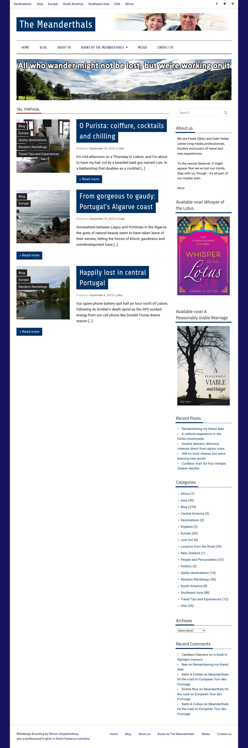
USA (117, 4)
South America (73, 4)
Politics (186, 566)
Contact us (165, 47)
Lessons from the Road (198, 546)
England (187, 527)
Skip (121, 148)
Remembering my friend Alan (203, 429)
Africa (129, 4)
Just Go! (187, 540)
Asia (40, 4)
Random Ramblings (32, 147)
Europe (53, 4)
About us (64, 47)
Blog (43, 47)
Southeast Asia (98, 4)
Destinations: (23, 4)
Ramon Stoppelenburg (63, 734)
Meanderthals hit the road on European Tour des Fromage (203, 679)
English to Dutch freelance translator (66, 738)
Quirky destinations (32, 140)
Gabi (122, 219)
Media (142, 47)
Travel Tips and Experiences (38, 154)
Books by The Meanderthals (102, 47)
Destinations (190, 520)
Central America (192, 513)
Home (25, 47)
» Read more (89, 179)
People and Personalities (199, 560)
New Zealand (190, 553)
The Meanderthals (56, 24)
